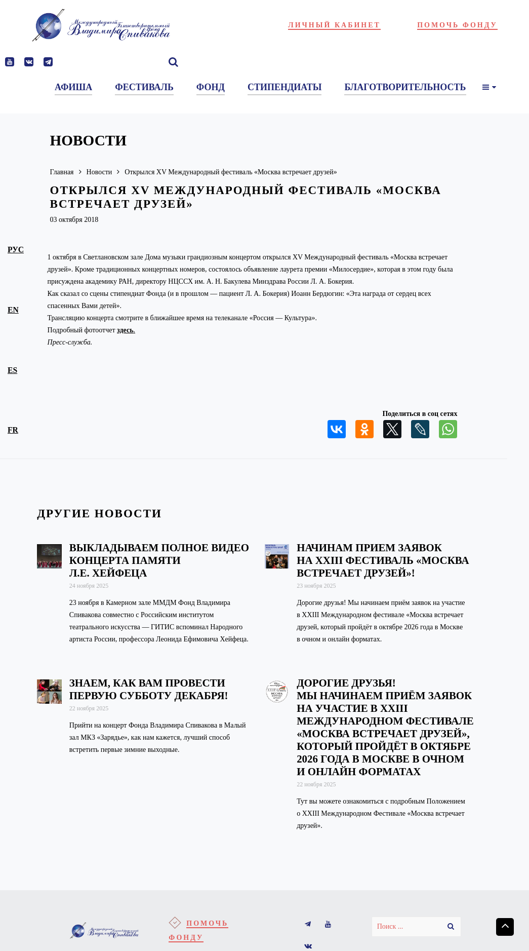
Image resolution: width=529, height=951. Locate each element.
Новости (99, 172)
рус (16, 249)
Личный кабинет (334, 25)
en (13, 310)
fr (13, 430)
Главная (62, 172)
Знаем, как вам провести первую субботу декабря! (148, 689)
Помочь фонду (457, 25)
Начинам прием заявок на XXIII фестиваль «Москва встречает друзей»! (383, 560)
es (12, 370)
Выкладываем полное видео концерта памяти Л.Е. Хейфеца (159, 560)
